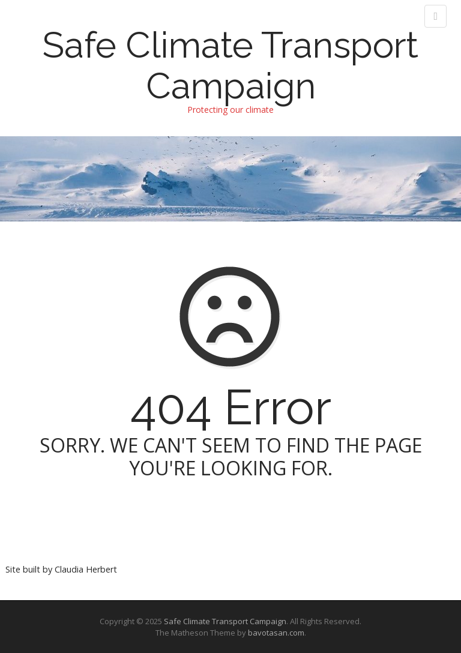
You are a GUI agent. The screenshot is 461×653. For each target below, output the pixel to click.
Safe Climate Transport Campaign (230, 65)
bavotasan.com (276, 632)
